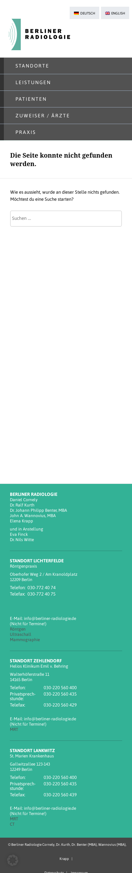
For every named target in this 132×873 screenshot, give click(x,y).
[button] (12, 860)
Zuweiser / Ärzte (42, 115)
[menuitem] (84, 13)
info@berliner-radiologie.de (50, 618)
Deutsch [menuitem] (87, 13)
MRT (14, 729)
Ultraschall (20, 634)
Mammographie (25, 639)
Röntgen (18, 629)
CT (12, 824)
